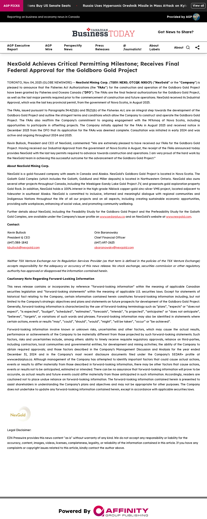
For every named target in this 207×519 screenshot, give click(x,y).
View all (198, 5)
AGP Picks (12, 5)
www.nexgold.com (178, 216)
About (178, 47)
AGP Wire (48, 47)
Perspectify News (73, 47)
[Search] (188, 47)
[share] (197, 47)
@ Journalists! (132, 47)
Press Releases (102, 47)
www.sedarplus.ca (112, 216)
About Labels (154, 47)
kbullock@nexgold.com (23, 247)
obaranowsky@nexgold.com (114, 247)
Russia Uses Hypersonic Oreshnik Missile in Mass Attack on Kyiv (138, 6)
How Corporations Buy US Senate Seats (41, 6)
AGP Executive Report (18, 47)
